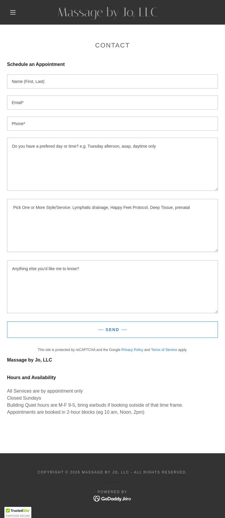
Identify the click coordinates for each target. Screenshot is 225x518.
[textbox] (112, 81)
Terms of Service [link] (164, 350)
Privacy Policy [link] (132, 350)
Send (113, 329)
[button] (13, 12)
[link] (108, 14)
